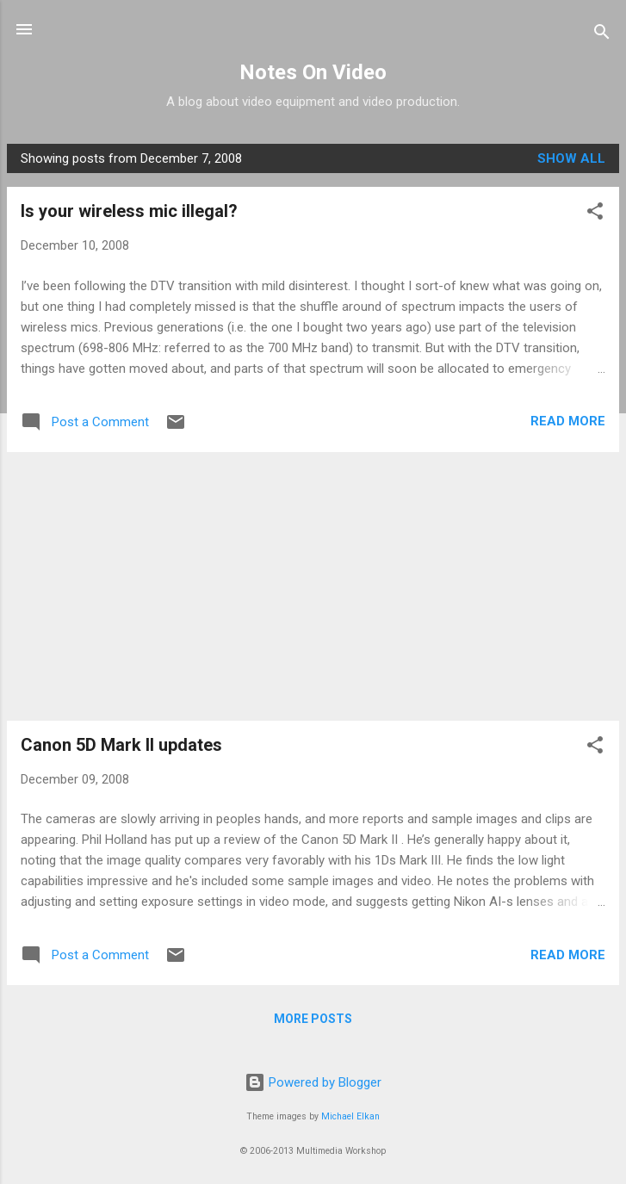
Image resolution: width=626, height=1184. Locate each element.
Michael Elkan (350, 1116)
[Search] (602, 35)
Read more (567, 421)
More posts (313, 1019)
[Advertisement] (313, 586)
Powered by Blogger (313, 1082)
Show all (571, 158)
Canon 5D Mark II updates (121, 745)
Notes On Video (313, 72)
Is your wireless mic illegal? (129, 211)
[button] (595, 214)
